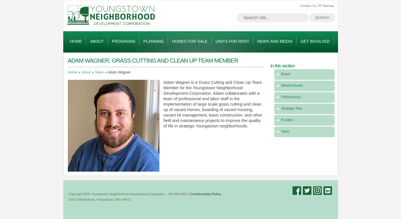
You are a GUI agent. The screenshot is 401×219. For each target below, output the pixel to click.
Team (99, 72)
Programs (123, 41)
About (97, 41)
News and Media (275, 41)
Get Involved (315, 41)
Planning (153, 41)
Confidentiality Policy (205, 194)
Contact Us (308, 5)
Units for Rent (232, 41)
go (322, 18)
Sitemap (326, 5)
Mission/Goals (292, 86)
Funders (287, 120)
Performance (291, 97)
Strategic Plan (292, 108)
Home (76, 41)
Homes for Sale (190, 41)
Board (286, 74)
